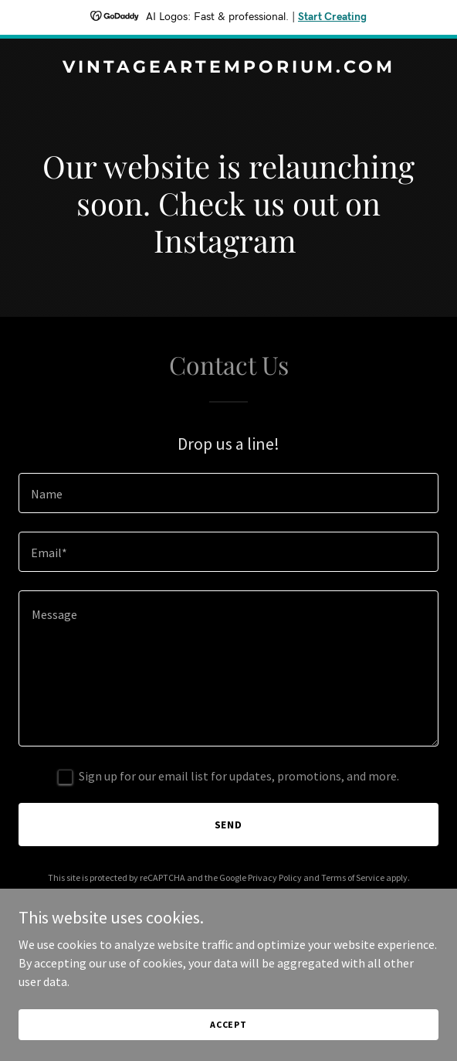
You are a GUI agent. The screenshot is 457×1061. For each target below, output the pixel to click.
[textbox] (228, 493)
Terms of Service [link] (352, 877)
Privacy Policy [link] (275, 877)
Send (229, 824)
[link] (228, 68)
